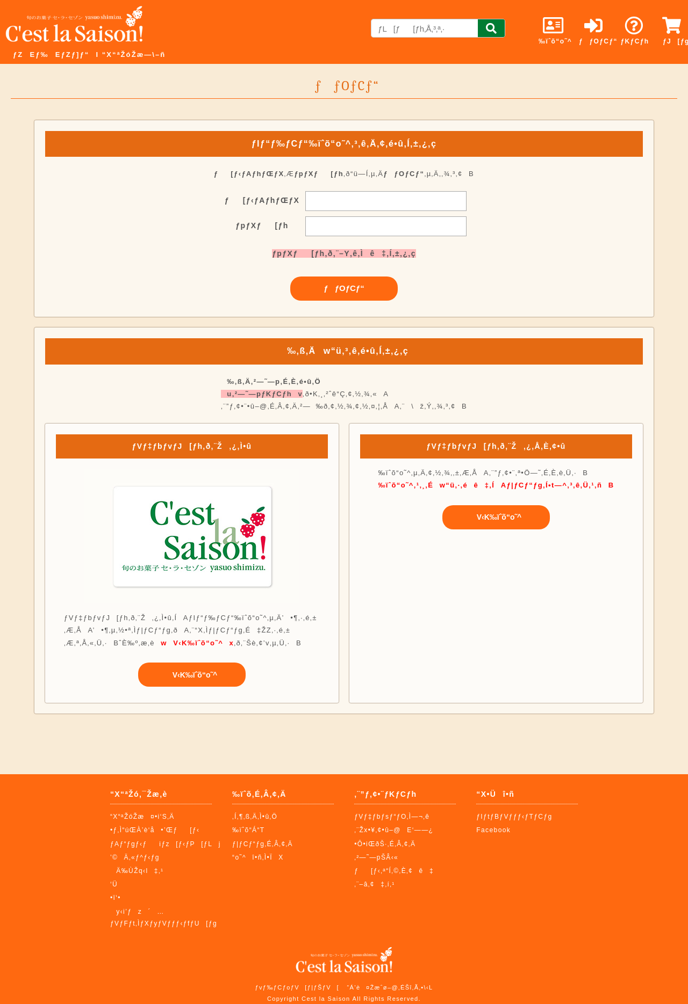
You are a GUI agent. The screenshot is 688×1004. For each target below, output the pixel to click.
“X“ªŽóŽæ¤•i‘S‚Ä (142, 816)
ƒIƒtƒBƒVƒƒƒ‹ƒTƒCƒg (514, 816)
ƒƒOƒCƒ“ (344, 288)
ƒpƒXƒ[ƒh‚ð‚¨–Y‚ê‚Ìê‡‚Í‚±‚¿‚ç (344, 253)
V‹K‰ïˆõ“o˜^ (192, 675)
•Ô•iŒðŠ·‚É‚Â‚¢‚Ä (384, 844)
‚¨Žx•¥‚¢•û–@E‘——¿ (393, 830)
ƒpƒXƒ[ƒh (261, 225)
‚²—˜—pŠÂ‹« (376, 857)
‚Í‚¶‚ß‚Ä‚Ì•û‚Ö (254, 816)
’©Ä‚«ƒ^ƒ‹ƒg (135, 857)
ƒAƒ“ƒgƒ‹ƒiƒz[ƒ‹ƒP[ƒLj (165, 844)
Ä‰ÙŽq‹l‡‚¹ (136, 871)
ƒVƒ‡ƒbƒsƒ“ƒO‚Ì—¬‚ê (391, 816)
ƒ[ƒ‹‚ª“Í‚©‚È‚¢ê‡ (394, 871)
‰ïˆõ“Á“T (248, 830)
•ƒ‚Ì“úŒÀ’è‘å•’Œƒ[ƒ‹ (155, 830)
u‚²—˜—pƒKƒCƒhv (262, 394)
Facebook (493, 830)
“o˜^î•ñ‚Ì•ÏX (258, 857)
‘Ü (114, 884)
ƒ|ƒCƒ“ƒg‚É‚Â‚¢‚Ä (262, 844)
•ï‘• (115, 897)
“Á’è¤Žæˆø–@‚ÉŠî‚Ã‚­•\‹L (390, 987)
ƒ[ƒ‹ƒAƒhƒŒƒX (262, 200)
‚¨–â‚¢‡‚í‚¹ (374, 884)
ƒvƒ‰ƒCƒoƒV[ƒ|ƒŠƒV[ (297, 987)
